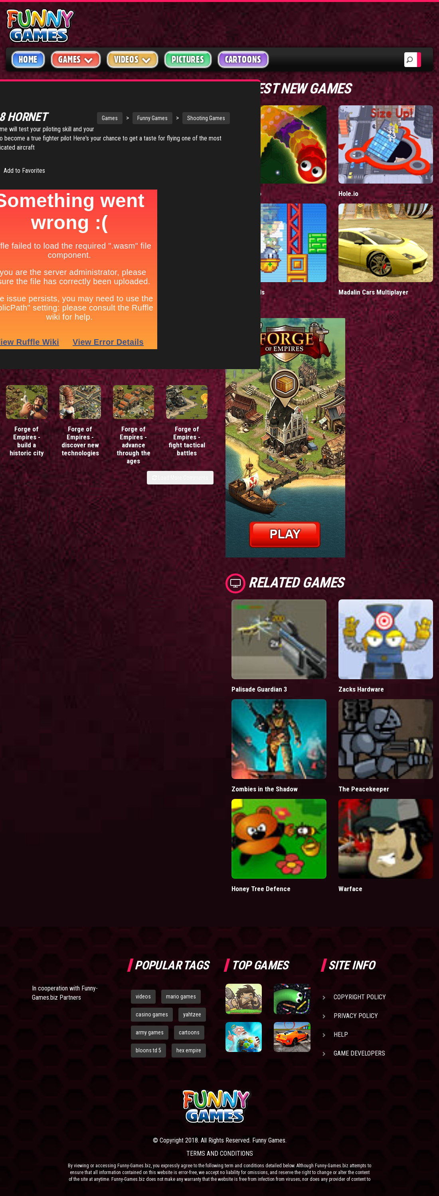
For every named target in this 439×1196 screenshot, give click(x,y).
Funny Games (115, 108)
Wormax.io (246, 194)
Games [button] (75, 59)
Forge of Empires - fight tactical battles (186, 447)
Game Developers (359, 1053)
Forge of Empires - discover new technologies (80, 447)
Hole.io (348, 194)
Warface (350, 889)
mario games (181, 996)
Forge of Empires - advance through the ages (133, 451)
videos (143, 996)
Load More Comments (180, 484)
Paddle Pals (248, 292)
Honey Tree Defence (261, 889)
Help (341, 1034)
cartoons (189, 1032)
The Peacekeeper (363, 789)
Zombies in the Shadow (264, 789)
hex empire (188, 1050)
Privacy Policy (356, 1016)
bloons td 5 (148, 1050)
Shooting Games (169, 108)
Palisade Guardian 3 (259, 689)
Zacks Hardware (361, 689)
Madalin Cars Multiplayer (373, 292)
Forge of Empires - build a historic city (27, 447)
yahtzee (192, 1014)
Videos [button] (132, 59)
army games (150, 1032)
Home (28, 59)
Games (73, 108)
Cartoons (243, 59)
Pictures (188, 59)
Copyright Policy (360, 997)
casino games (152, 1014)
